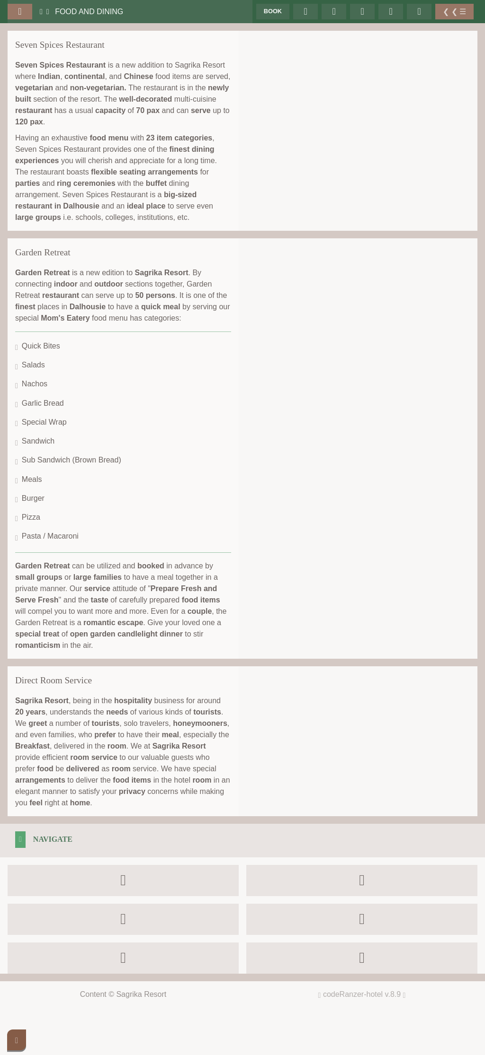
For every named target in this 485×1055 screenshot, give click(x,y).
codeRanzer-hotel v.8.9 (364, 994)
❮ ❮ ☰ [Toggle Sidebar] (454, 12)
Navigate (52, 839)
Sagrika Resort (141, 994)
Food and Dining (89, 12)
